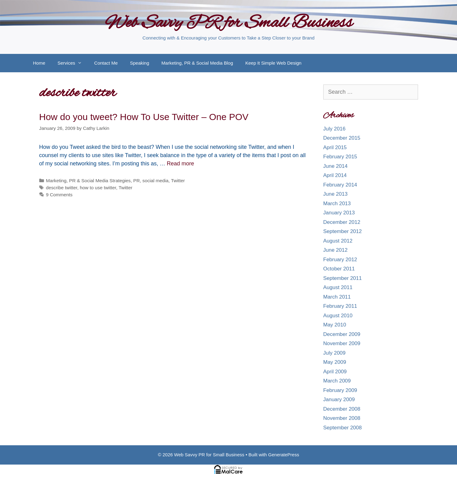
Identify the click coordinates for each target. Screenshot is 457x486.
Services (73, 63)
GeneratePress (283, 454)
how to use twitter (98, 187)
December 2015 (341, 138)
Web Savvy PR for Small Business (228, 23)
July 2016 (334, 129)
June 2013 (335, 194)
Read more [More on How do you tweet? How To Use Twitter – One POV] (180, 163)
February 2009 (340, 390)
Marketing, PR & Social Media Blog (197, 63)
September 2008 (342, 428)
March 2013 (337, 203)
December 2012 (341, 222)
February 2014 (340, 185)
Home (39, 63)
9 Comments (59, 194)
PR (136, 180)
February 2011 (340, 306)
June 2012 (335, 250)
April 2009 (335, 372)
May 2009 (334, 362)
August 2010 (337, 315)
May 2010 (334, 325)
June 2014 (335, 166)
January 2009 (339, 399)
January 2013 (339, 213)
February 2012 (340, 259)
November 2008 (341, 418)
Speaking (139, 63)
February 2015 (340, 157)
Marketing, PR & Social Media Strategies (88, 180)
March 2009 (337, 381)
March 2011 (337, 297)
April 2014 (335, 175)
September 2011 (342, 278)
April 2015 (335, 147)
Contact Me (106, 63)
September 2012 (342, 231)
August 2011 (337, 287)
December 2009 (341, 334)
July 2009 (334, 353)
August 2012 (337, 241)
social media (155, 180)
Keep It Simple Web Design (273, 63)
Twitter (178, 180)
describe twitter (61, 187)
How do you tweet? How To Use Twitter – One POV (144, 117)
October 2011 (339, 269)
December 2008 (341, 409)
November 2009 (341, 343)
